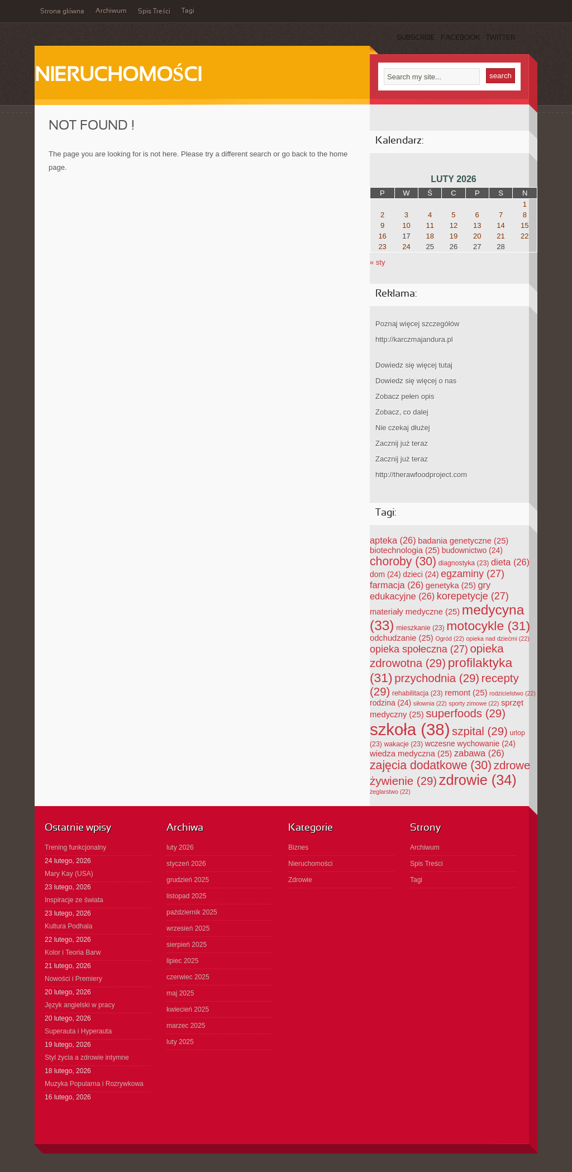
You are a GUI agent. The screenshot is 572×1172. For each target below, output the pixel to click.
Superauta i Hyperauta (78, 1031)
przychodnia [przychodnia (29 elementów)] (436, 678)
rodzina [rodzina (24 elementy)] (390, 702)
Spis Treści (154, 11)
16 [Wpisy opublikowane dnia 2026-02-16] (382, 236)
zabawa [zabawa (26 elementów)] (479, 753)
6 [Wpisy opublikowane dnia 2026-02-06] (477, 215)
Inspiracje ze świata (74, 900)
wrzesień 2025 (187, 928)
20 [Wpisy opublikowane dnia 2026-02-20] (477, 236)
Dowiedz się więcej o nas (415, 381)
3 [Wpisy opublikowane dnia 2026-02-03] (406, 215)
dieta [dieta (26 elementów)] (510, 562)
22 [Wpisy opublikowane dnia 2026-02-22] (524, 236)
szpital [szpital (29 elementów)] (480, 731)
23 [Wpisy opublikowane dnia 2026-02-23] (382, 246)
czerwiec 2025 (187, 977)
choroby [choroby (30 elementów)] (403, 561)
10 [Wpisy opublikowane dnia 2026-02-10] (406, 225)
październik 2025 (191, 912)
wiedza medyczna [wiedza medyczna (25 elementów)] (411, 753)
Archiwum (111, 11)
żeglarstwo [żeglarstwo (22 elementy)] (390, 791)
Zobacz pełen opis (405, 396)
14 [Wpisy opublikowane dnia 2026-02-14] (500, 225)
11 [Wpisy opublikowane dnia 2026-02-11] (429, 225)
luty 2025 (180, 1042)
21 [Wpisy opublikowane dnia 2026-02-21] (500, 236)
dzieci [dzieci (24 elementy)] (420, 574)
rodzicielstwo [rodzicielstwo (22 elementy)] (512, 693)
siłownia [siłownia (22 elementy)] (430, 703)
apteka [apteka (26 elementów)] (393, 540)
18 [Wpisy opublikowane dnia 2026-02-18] (429, 236)
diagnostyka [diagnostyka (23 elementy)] (463, 563)
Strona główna (62, 11)
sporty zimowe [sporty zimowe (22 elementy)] (474, 703)
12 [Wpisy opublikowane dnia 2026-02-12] (453, 225)
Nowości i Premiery (73, 979)
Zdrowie (300, 880)
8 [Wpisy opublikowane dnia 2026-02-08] (525, 215)
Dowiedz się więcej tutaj (413, 365)
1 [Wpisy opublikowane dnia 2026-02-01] (525, 204)
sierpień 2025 (186, 945)
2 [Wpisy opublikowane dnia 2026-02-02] (382, 215)
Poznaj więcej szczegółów (417, 324)
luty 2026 (180, 847)
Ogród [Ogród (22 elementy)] (449, 638)
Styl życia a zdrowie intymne (87, 1057)
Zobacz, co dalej (401, 412)
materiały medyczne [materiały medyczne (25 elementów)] (415, 611)
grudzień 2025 (187, 880)
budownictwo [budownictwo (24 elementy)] (472, 550)
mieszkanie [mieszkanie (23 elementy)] (420, 628)
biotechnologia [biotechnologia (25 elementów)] (405, 550)
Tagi (188, 11)
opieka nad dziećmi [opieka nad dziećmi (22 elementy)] (498, 638)
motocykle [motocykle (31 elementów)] (488, 625)
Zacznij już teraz (401, 443)
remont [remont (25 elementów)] (466, 692)
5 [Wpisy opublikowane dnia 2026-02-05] (453, 215)
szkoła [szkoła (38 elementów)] (410, 729)
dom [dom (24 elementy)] (385, 574)
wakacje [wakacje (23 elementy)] (403, 744)
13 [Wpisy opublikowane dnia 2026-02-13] (477, 225)
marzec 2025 (185, 1026)
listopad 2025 (186, 896)
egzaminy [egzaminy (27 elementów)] (472, 573)
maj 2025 (180, 993)
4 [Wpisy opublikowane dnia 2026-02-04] (430, 215)
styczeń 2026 (186, 864)
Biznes (298, 847)
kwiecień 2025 (187, 1009)
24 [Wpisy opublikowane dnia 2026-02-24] (406, 246)
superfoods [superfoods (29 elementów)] (466, 713)
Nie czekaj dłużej (402, 427)
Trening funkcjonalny (75, 847)
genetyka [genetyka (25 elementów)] (451, 585)
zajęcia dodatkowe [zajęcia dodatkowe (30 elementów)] (431, 765)
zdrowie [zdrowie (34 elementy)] (478, 780)
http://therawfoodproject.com (421, 474)
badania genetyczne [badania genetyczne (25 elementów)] (463, 540)
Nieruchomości (118, 75)
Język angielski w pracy (80, 1005)
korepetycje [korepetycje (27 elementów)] (473, 596)
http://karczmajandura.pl (414, 339)
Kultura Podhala (68, 926)
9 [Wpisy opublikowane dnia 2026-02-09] (382, 225)
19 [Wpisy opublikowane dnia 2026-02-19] (453, 236)
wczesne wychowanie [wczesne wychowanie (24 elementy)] (470, 743)
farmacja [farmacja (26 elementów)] (396, 585)
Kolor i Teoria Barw (73, 952)
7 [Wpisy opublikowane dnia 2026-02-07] (501, 215)
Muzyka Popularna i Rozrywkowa (94, 1084)
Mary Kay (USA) (69, 874)
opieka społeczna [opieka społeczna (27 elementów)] (419, 649)
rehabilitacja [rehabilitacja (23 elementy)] (417, 693)
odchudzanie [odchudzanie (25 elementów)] (401, 637)
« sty (377, 262)
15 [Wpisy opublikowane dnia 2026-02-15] (524, 225)
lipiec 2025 (182, 961)
